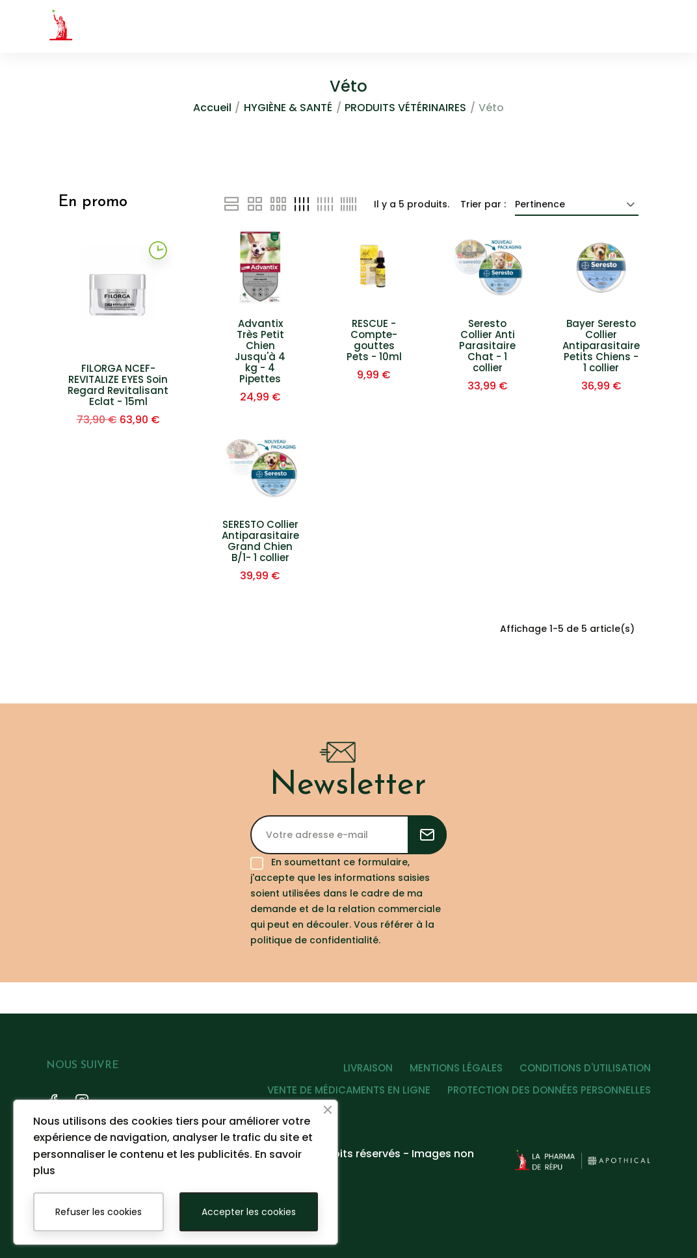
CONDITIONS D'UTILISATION (585, 1072)
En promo (93, 202)
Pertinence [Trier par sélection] (576, 204)
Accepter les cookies (249, 1211)
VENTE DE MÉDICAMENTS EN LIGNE (343, 1094)
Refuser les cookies (98, 1211)
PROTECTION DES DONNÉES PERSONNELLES (549, 1094)
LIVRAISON (357, 1072)
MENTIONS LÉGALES (450, 1072)
